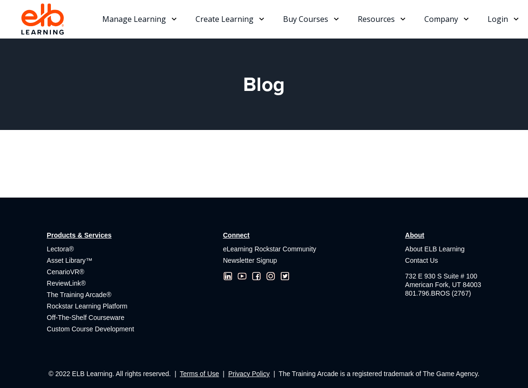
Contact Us (421, 260)
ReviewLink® (66, 283)
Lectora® (60, 249)
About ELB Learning (435, 249)
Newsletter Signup (250, 260)
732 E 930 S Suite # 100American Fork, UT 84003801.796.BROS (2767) (443, 284)
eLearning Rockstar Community (269, 249)
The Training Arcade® (79, 294)
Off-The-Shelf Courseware (85, 317)
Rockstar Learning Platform (87, 306)
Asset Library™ (69, 260)
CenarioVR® (65, 272)
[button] (139, 19)
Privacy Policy (249, 374)
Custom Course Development (90, 329)
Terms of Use (199, 374)
